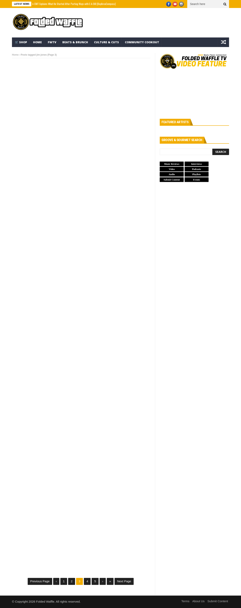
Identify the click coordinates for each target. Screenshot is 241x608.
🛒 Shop (21, 42)
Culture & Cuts (106, 42)
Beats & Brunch (75, 42)
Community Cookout (142, 42)
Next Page (124, 581)
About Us (198, 601)
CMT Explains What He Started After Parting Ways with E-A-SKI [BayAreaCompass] (75, 4)
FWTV (52, 42)
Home (37, 42)
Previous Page (40, 581)
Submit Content (218, 601)
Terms (185, 601)
